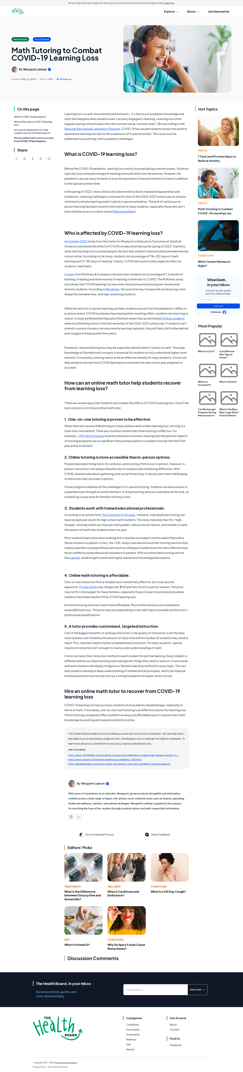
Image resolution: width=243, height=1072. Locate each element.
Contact (175, 1029)
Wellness (114, 886)
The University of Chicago (118, 515)
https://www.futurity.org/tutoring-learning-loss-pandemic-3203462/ (105, 759)
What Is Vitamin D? (77, 944)
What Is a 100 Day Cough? (168, 891)
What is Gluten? (228, 381)
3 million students (173, 318)
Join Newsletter (219, 11)
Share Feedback (157, 834)
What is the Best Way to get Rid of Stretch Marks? (228, 412)
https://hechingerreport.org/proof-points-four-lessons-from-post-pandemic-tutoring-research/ (119, 763)
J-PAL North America (91, 436)
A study (69, 274)
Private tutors (88, 587)
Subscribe (218, 306)
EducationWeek (124, 211)
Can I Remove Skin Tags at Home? (226, 354)
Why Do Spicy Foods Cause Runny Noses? (126, 946)
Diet (67, 939)
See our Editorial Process (96, 834)
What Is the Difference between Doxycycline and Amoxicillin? (82, 895)
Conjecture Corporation (65, 1062)
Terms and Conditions (57, 1067)
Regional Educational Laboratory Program (92, 129)
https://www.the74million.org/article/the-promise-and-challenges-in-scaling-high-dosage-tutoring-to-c (123, 755)
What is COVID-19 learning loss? (30, 116)
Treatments (72, 886)
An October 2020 (75, 241)
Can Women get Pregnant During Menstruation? (207, 412)
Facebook (176, 1045)
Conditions (159, 886)
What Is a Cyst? (206, 351)
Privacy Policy (39, 1067)
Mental (203, 150)
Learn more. (169, 3)
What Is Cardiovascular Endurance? (123, 893)
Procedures (133, 1029)
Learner (75, 557)
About (173, 1024)
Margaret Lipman (35, 69)
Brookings (112, 289)
